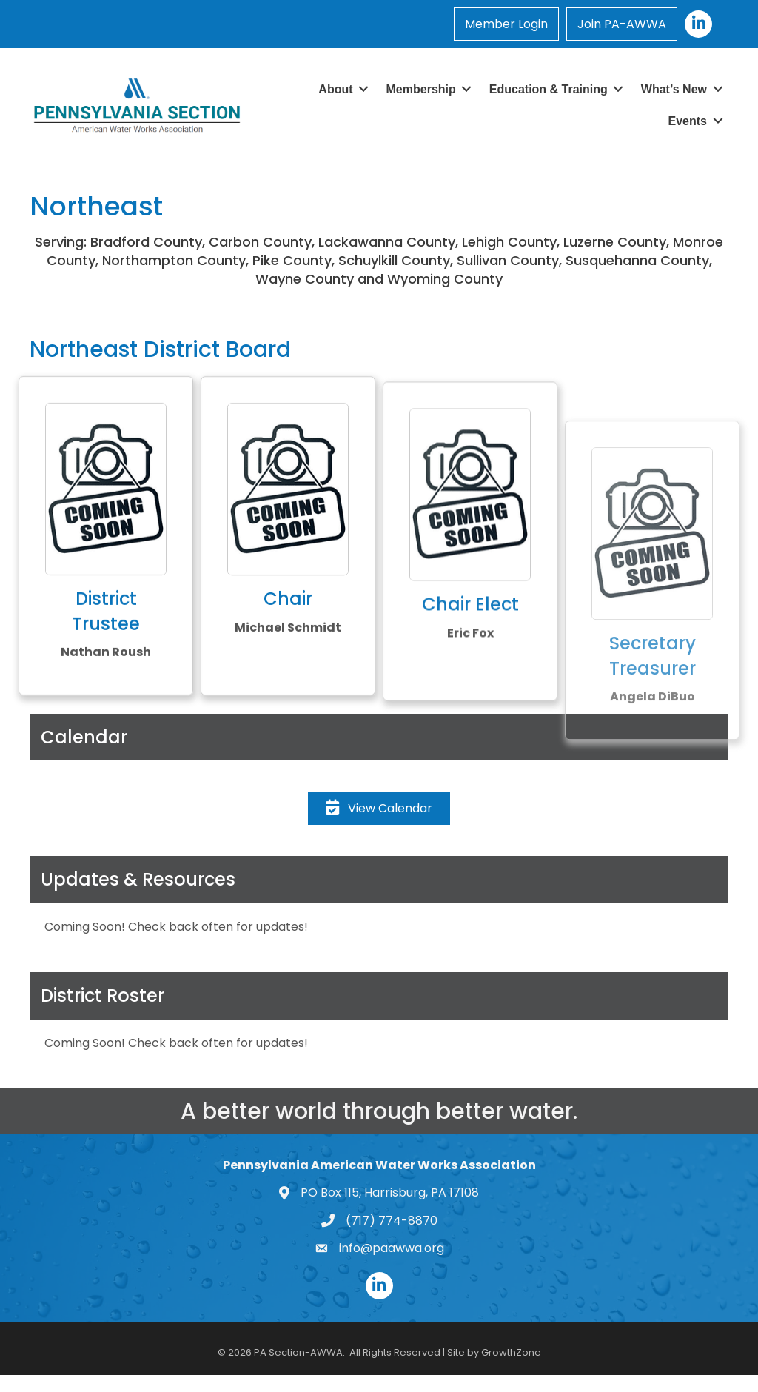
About (335, 89)
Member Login (506, 24)
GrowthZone (511, 1352)
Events (687, 121)
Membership (421, 89)
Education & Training (548, 89)
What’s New (674, 89)
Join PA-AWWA (621, 24)
